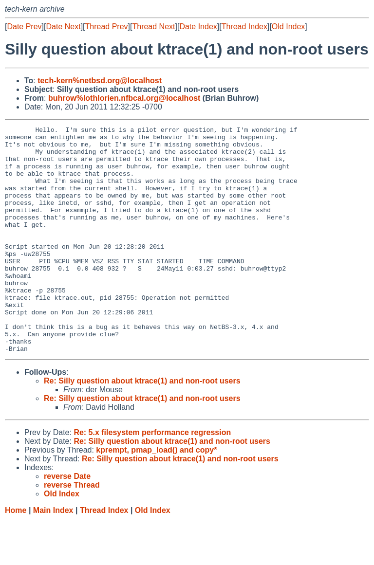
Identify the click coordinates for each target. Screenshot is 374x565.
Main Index (53, 555)
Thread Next (153, 26)
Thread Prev (106, 26)
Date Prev (24, 26)
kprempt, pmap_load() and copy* (156, 495)
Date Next (63, 26)
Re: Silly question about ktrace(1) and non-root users (142, 426)
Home (15, 555)
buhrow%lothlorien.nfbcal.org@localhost (124, 98)
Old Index (288, 26)
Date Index (198, 26)
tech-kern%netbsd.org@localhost (99, 80)
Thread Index (244, 26)
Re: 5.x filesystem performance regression (152, 478)
